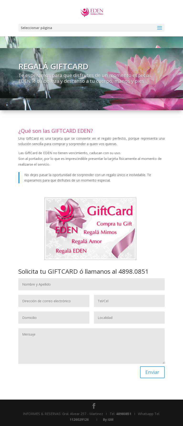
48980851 (123, 413)
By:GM (108, 419)
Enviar (152, 372)
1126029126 (79, 419)
